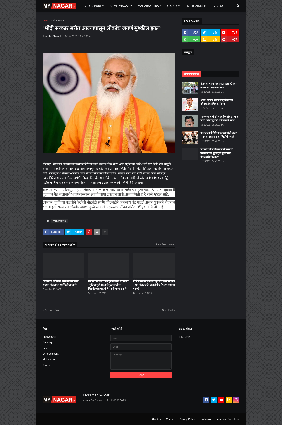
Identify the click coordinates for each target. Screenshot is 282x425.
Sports (46, 365)
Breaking (47, 342)
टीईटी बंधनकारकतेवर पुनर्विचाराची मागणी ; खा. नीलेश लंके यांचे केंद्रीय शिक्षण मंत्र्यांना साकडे (154, 284)
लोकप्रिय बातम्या (191, 73)
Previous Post (52, 310)
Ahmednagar (49, 336)
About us (156, 419)
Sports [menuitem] (172, 5)
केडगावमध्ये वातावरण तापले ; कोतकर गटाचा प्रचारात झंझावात (218, 85)
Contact (170, 419)
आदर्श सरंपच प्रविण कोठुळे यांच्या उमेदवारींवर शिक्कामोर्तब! (216, 102)
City (45, 348)
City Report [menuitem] (93, 5)
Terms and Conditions (227, 419)
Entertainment (51, 353)
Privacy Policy (187, 419)
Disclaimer (205, 419)
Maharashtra (57, 20)
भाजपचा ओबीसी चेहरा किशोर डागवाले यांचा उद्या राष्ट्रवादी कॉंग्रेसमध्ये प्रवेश (219, 118)
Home (46, 20)
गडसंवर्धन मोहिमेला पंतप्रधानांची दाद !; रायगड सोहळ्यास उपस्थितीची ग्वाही (61, 283)
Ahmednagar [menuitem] (119, 5)
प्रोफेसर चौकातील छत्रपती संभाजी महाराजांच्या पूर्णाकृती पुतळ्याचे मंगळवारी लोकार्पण (216, 153)
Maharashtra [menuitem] (148, 5)
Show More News (165, 244)
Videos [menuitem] (219, 5)
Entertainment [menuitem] (196, 5)
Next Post (167, 310)
